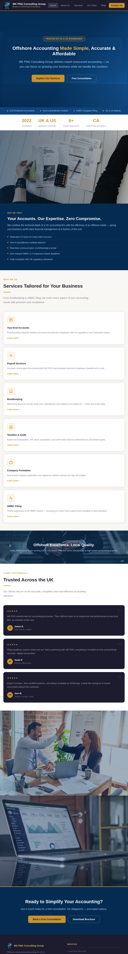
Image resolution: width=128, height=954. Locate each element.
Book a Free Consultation (47, 919)
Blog (103, 5)
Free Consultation (82, 78)
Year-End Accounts (76, 951)
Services (78, 5)
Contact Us (116, 5)
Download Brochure (84, 919)
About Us (65, 5)
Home (53, 5)
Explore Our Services (48, 78)
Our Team (92, 5)
